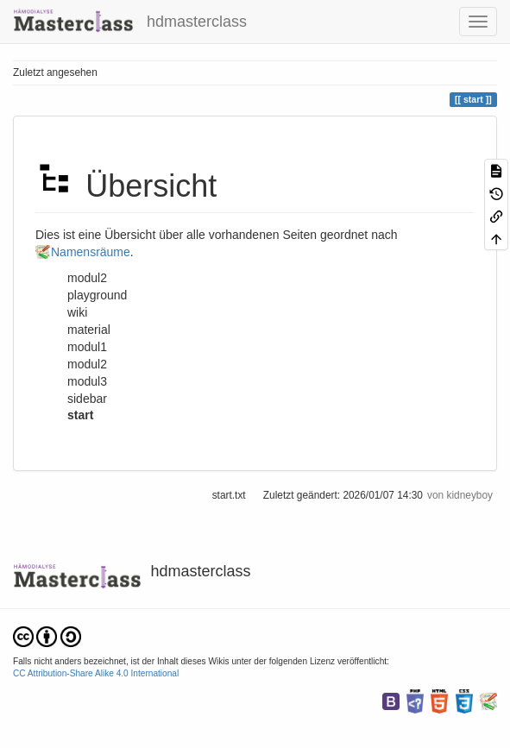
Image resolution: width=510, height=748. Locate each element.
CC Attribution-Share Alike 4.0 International (96, 673)
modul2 (87, 364)
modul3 (87, 381)
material (88, 329)
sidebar (87, 398)
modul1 (87, 347)
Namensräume (90, 252)
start (80, 415)
